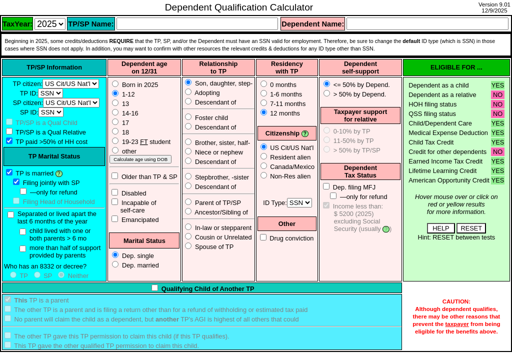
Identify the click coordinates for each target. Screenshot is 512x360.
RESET (471, 228)
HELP (441, 228)
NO (497, 94)
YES (498, 85)
